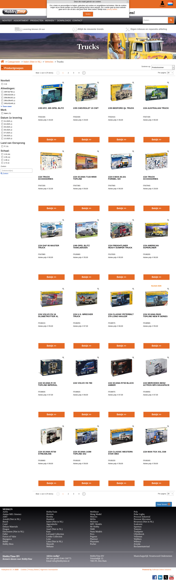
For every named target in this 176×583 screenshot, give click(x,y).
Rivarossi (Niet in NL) (144, 521)
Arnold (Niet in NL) (11, 519)
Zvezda (137, 544)
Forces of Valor (9, 536)
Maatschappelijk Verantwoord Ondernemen (153, 556)
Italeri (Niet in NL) (32, 61)
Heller (5, 541)
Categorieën (13, 61)
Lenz (48, 539)
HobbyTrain (51, 512)
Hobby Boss (8, 544)
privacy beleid (112, 9)
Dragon (6, 529)
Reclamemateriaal (142, 546)
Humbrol (50, 519)
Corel (5, 524)
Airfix (5, 512)
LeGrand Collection (55, 534)
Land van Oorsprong (13, 143)
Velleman (138, 536)
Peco (92, 534)
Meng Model (95, 514)
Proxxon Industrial (142, 517)
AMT (5, 517)
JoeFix (49, 526)
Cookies (24, 570)
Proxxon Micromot (142, 519)
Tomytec (137, 529)
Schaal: (5, 151)
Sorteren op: (146, 66)
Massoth (50, 544)
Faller (5, 534)
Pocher (93, 544)
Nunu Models (96, 531)
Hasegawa (7, 539)
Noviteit (5, 80)
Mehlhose (94, 512)
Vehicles (49, 61)
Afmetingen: (8, 88)
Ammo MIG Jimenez (12, 514)
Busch (5, 521)
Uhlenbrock (139, 534)
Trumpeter (138, 531)
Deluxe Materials (10, 526)
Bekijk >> (51, 139)
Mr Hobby (94, 526)
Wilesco (137, 541)
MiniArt (93, 517)
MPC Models (96, 524)
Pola (136, 512)
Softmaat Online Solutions (161, 570)
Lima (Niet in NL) (54, 541)
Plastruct (94, 539)
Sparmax (138, 526)
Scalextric (138, 524)
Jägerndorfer (51, 524)
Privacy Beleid (33, 570)
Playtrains (94, 541)
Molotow (94, 521)
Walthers (137, 539)
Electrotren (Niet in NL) (13, 531)
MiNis (93, 519)
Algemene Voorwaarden (49, 570)
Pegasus (93, 536)
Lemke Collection (54, 536)
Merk (3, 110)
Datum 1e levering (11, 118)
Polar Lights (139, 514)
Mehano (49, 546)
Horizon (49, 514)
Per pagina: (162, 73)
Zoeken (3, 166)
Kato (48, 531)
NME (92, 529)
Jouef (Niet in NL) (54, 529)
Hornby (49, 517)
